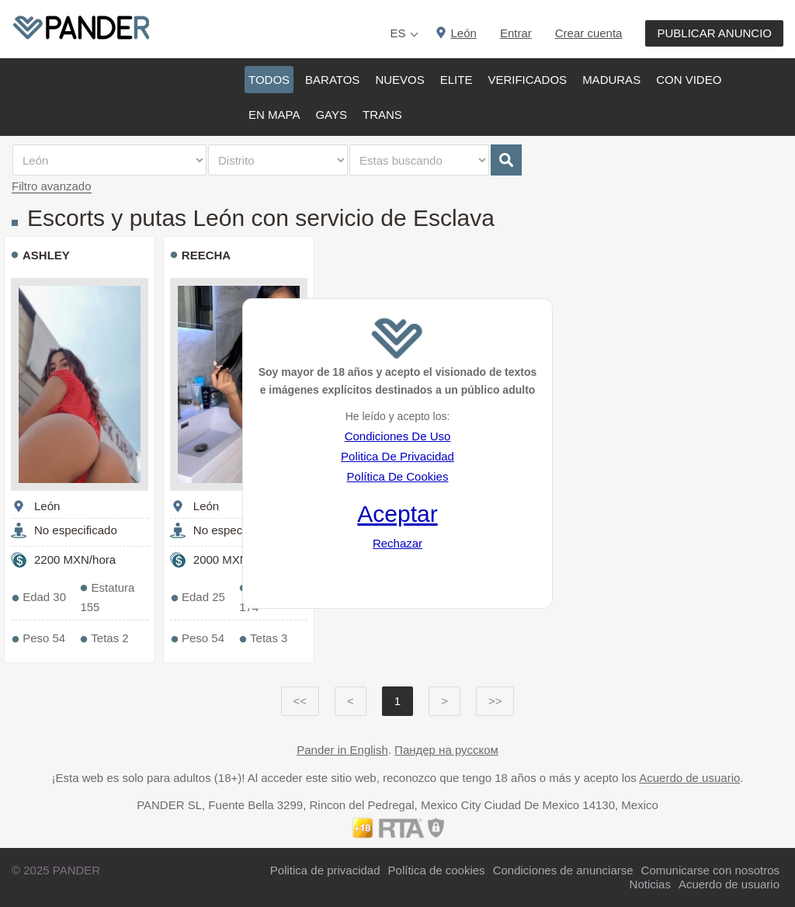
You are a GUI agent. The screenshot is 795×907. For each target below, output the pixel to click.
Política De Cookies (398, 476)
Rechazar (397, 543)
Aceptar (397, 513)
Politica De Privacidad (397, 456)
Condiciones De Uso (398, 436)
